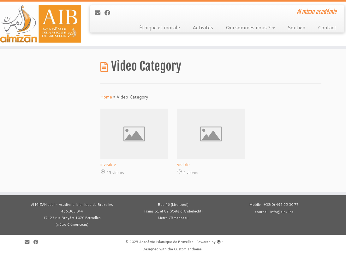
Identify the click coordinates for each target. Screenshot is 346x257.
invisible (108, 164)
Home (106, 97)
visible (183, 164)
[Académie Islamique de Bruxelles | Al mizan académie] (40, 24)
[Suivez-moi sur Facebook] (109, 13)
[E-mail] (99, 13)
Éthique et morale (159, 27)
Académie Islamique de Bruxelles (166, 241)
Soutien (296, 27)
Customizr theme (188, 249)
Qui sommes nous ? (250, 27)
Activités (203, 27)
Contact (327, 27)
